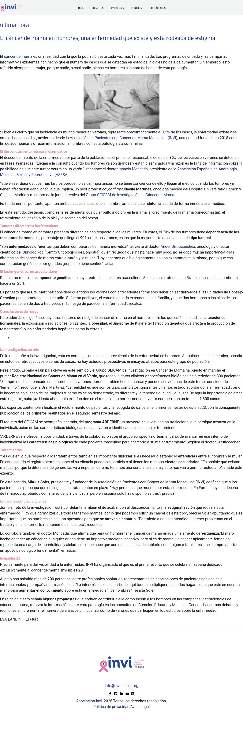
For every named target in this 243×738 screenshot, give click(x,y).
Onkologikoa (32, 252)
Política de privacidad (111, 706)
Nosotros (99, 7)
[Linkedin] (121, 693)
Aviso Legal (140, 706)
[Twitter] (116, 693)
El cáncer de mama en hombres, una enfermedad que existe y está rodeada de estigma (110, 37)
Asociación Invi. (89, 701)
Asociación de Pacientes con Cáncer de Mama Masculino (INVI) (124, 138)
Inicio (83, 7)
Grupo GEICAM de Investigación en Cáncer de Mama (130, 195)
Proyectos (117, 7)
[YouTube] (127, 693)
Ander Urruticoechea (178, 246)
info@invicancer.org (121, 685)
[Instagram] (133, 693)
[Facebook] (110, 693)
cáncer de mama (18, 56)
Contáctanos (154, 7)
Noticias (135, 7)
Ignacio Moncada (133, 169)
